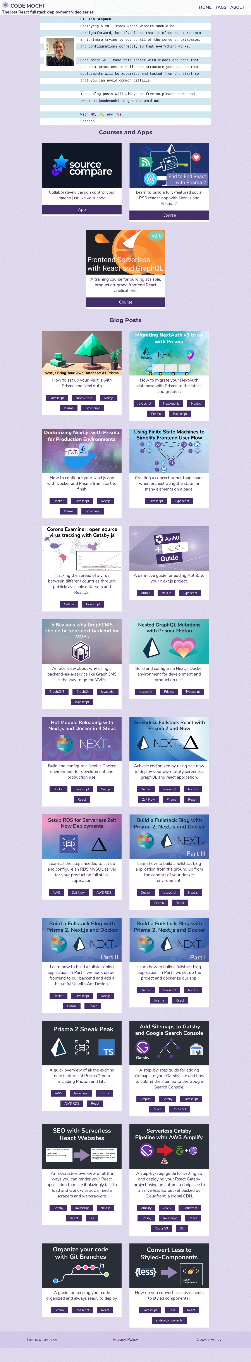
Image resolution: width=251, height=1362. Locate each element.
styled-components (169, 1320)
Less (172, 1310)
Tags (220, 7)
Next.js (108, 398)
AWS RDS (103, 892)
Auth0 (145, 593)
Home (205, 7)
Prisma (69, 408)
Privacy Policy (125, 1339)
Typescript (92, 408)
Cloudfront (189, 1208)
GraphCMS (57, 691)
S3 (92, 1218)
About (237, 7)
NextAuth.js (84, 398)
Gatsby (69, 604)
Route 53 (179, 1109)
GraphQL (82, 691)
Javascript (57, 398)
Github (59, 1310)
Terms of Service (41, 1339)
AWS (56, 892)
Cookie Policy (209, 1339)
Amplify (145, 1099)
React (82, 799)
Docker (58, 501)
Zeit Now (148, 799)
